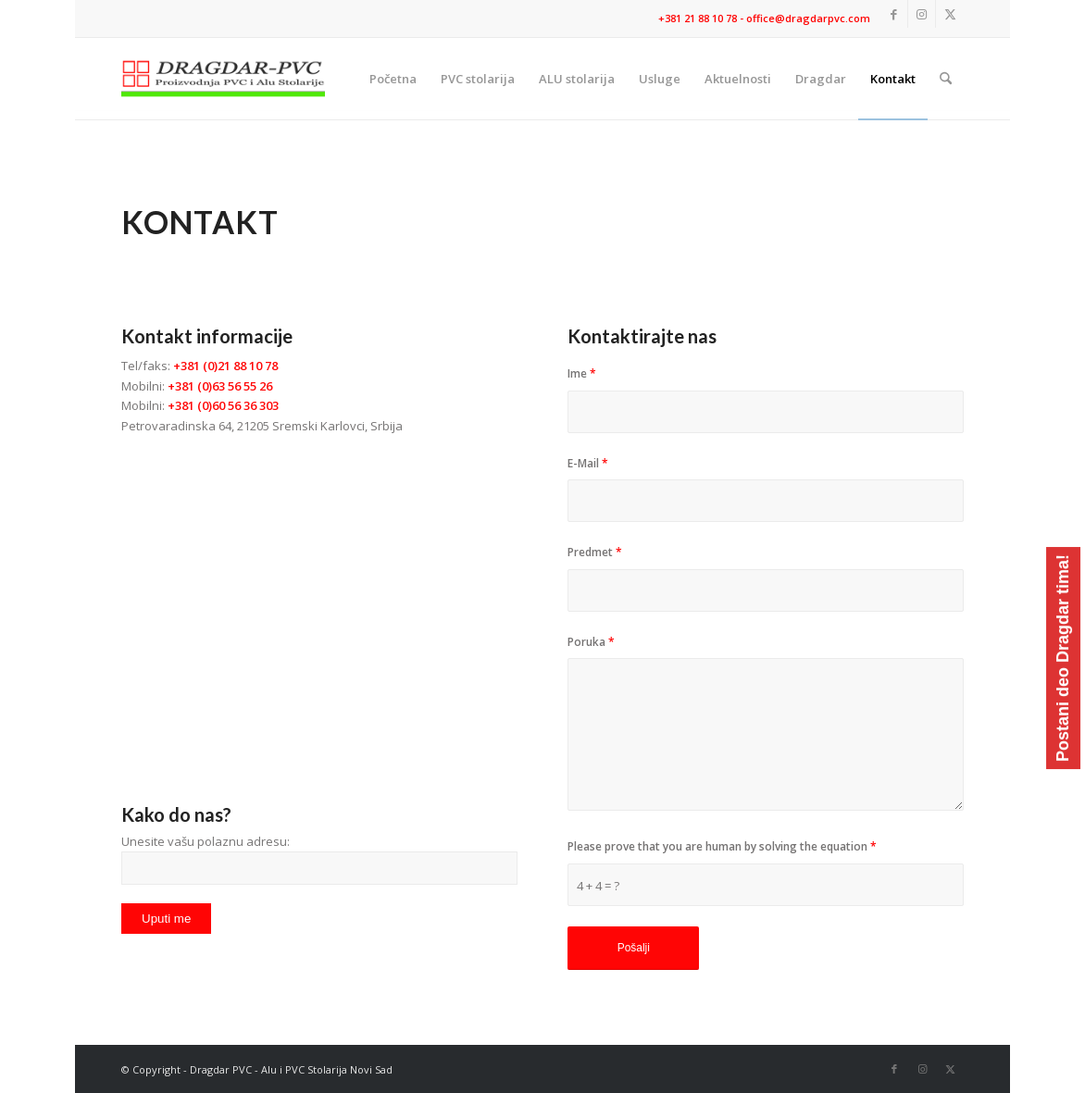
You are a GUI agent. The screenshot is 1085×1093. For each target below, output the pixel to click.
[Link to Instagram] (921, 14)
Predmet (594, 552)
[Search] (946, 78)
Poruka (591, 642)
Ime (581, 373)
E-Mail (587, 463)
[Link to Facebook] (893, 14)
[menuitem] (393, 78)
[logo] (223, 78)
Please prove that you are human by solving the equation (722, 846)
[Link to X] (950, 14)
